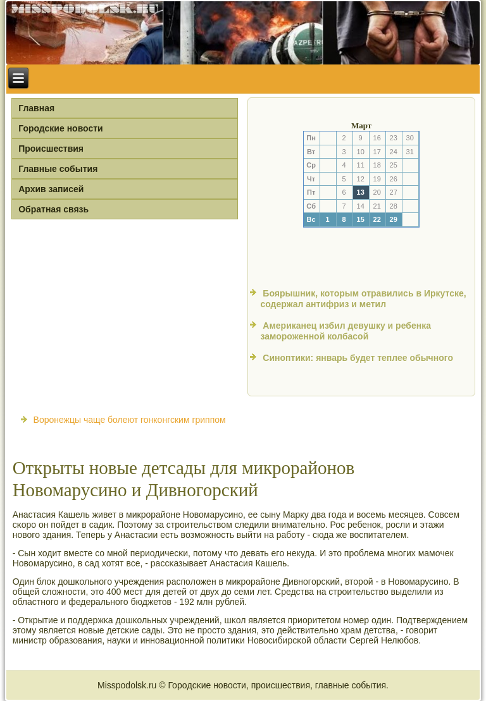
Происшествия (51, 148)
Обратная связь (53, 209)
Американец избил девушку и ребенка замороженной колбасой (345, 331)
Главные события (57, 169)
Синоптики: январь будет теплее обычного (358, 358)
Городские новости (60, 128)
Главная (36, 108)
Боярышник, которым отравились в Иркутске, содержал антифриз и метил (363, 299)
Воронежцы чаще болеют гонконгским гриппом (130, 420)
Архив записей (51, 189)
